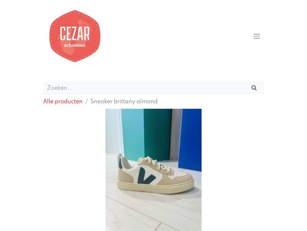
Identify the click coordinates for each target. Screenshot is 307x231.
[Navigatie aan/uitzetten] (256, 36)
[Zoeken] (254, 88)
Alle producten (63, 102)
